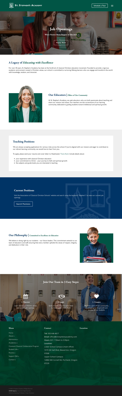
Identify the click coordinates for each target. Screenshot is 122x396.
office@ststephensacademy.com (63, 337)
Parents (12, 353)
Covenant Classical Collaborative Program (24, 346)
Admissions (13, 339)
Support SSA (14, 356)
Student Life (13, 349)
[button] (112, 6)
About (12, 336)
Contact (12, 360)
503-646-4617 (53, 333)
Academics (13, 343)
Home (11, 333)
